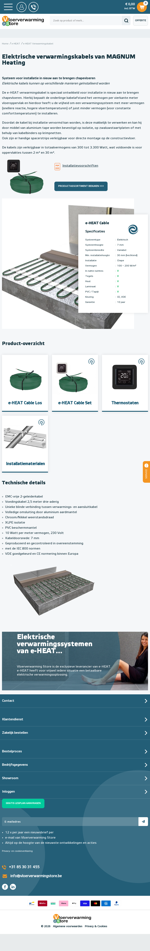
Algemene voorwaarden (67, 926)
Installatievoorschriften (80, 165)
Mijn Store (21, 7)
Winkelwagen (142, 6)
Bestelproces (12, 751)
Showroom (10, 778)
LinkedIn (13, 887)
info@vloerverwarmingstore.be (36, 876)
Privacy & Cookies (96, 926)
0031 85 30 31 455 (33, 7)
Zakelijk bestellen (15, 733)
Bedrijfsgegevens (15, 765)
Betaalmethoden (74, 903)
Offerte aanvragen (141, 22)
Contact (8, 701)
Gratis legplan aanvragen (23, 803)
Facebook (5, 887)
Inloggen (8, 791)
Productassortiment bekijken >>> (81, 186)
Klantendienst (12, 719)
